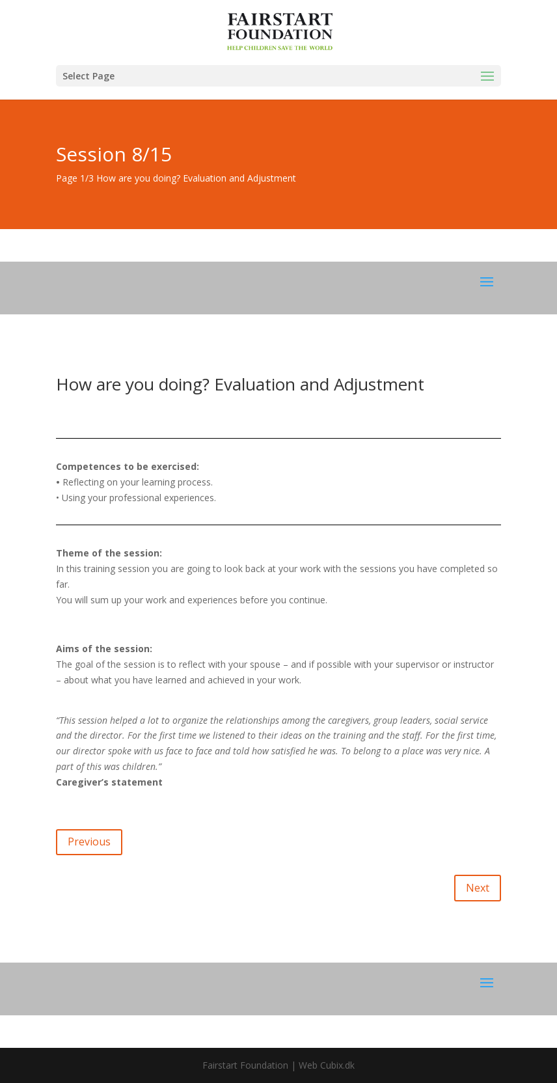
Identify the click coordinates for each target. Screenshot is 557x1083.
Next (477, 888)
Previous (89, 841)
